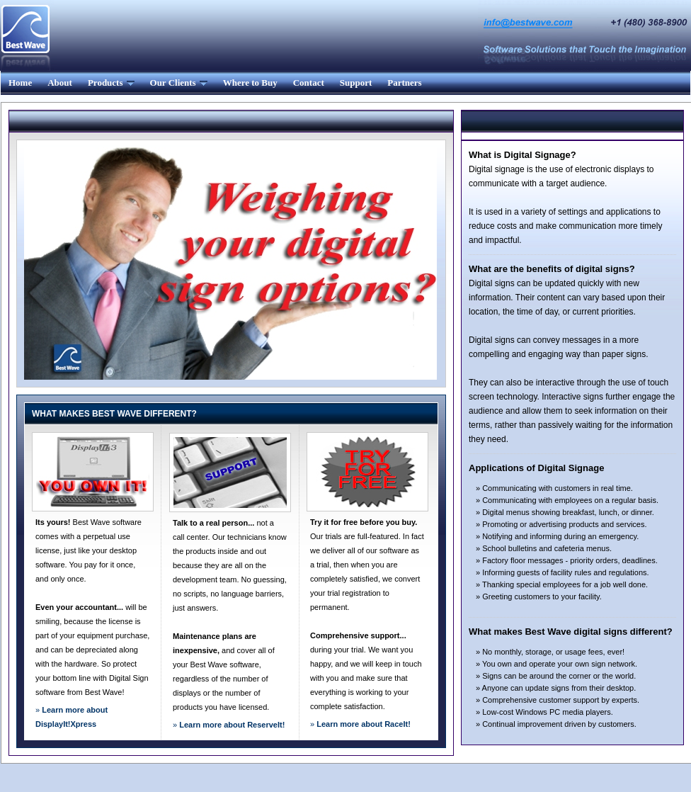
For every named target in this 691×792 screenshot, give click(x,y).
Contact (308, 82)
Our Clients (178, 82)
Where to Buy (250, 82)
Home (20, 82)
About (59, 82)
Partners (404, 82)
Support (356, 82)
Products (111, 82)
